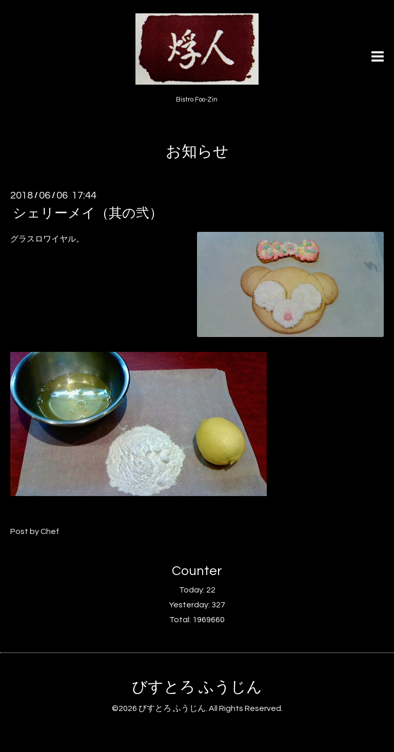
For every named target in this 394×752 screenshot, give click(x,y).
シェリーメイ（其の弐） (88, 213)
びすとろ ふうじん (197, 687)
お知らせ (197, 152)
